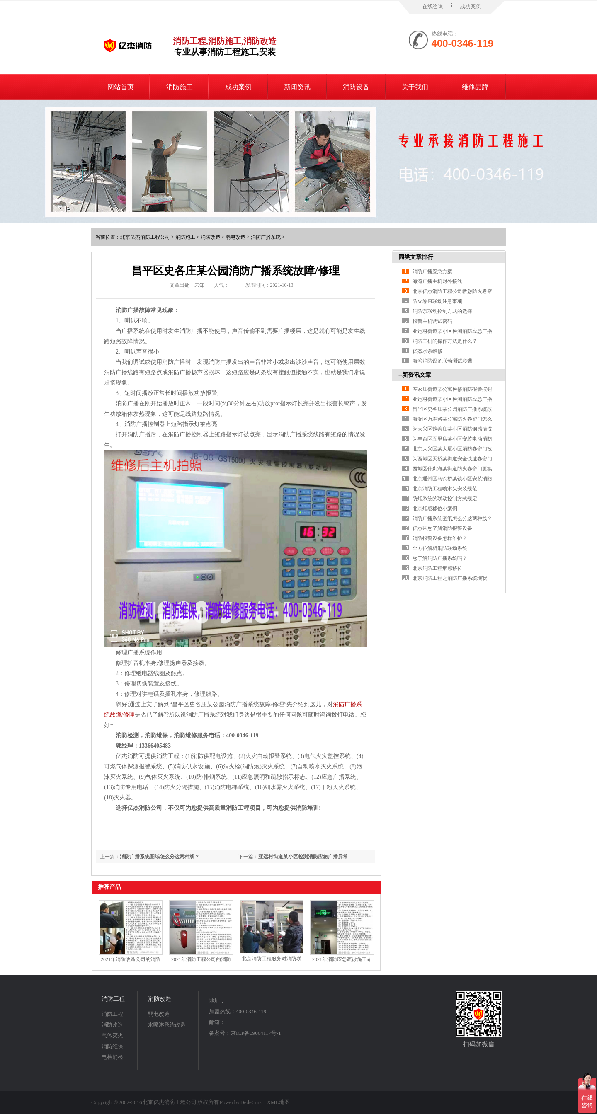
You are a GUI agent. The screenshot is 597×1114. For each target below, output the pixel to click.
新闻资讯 (297, 86)
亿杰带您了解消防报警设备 (442, 528)
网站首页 (120, 86)
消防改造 (211, 237)
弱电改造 (235, 237)
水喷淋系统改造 (167, 1025)
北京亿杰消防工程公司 (145, 237)
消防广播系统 (266, 237)
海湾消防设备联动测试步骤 (442, 361)
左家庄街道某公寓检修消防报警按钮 (452, 389)
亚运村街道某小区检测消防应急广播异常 (303, 857)
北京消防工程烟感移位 (437, 568)
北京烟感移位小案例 (435, 508)
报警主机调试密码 (432, 321)
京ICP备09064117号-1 (256, 1033)
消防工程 (113, 999)
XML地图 (278, 1102)
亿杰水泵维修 (427, 351)
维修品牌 (475, 86)
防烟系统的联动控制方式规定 (445, 498)
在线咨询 (433, 6)
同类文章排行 (415, 257)
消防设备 (356, 86)
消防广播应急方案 (432, 271)
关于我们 (415, 86)
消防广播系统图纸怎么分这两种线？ (159, 857)
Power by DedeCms (241, 1102)
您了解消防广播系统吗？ (440, 558)
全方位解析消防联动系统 (440, 548)
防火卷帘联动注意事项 (437, 301)
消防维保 (112, 1046)
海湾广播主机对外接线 (437, 281)
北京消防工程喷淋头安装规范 (445, 489)
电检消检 (112, 1057)
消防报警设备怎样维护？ (440, 538)
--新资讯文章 (414, 375)
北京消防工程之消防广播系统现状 (450, 578)
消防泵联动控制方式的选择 (442, 311)
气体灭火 (112, 1035)
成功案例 (470, 6)
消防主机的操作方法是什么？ (445, 341)
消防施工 (179, 86)
